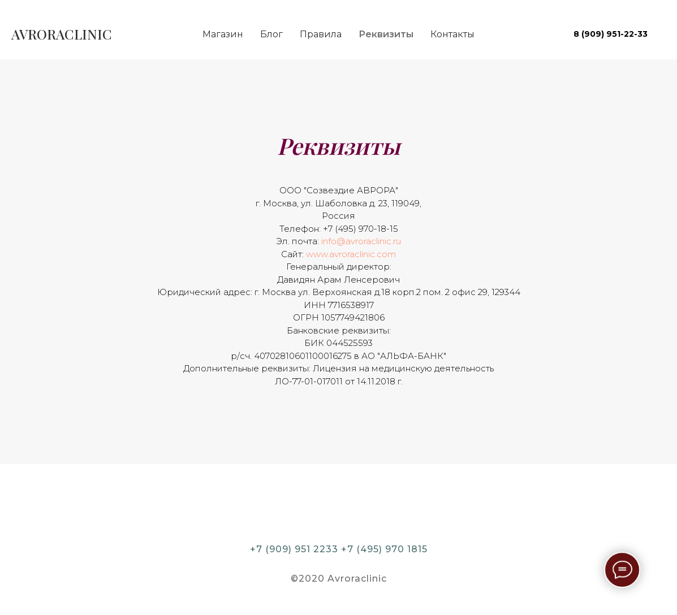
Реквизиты (386, 34)
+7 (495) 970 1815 (384, 549)
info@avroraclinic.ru (361, 241)
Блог (271, 34)
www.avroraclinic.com (351, 254)
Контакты (452, 34)
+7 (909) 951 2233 (294, 549)
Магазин (222, 34)
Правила (321, 34)
